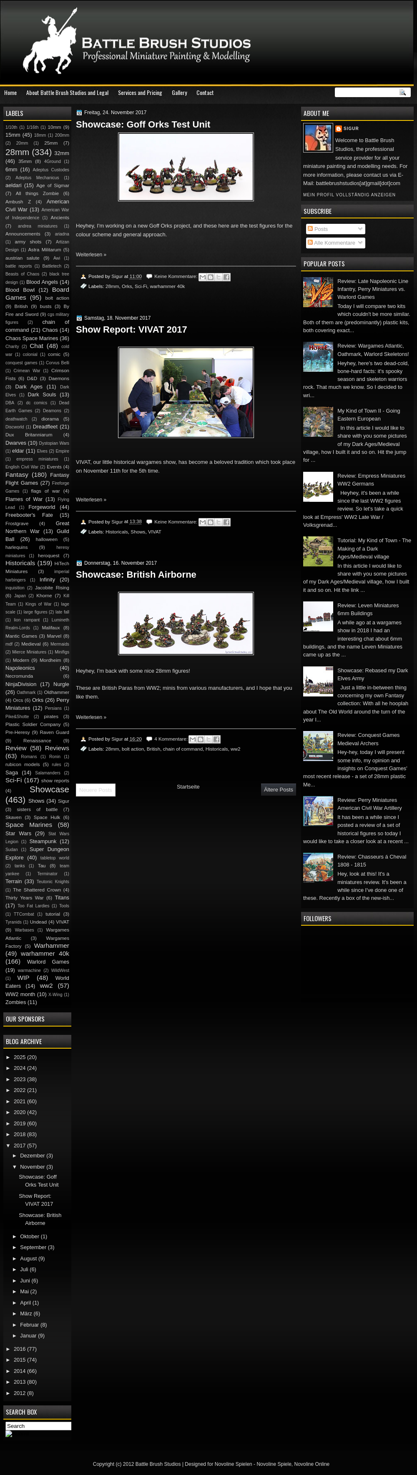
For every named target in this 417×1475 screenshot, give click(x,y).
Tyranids (13, 922)
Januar (29, 1335)
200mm (62, 135)
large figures (35, 612)
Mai (25, 1291)
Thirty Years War (24, 897)
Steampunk (42, 841)
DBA (9, 403)
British (153, 748)
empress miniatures (37, 459)
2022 (20, 1090)
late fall (62, 612)
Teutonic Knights (53, 881)
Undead (38, 921)
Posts (318, 229)
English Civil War (21, 467)
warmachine (29, 970)
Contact (205, 92)
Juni (25, 1280)
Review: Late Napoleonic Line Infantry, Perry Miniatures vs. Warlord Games (372, 289)
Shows (138, 531)
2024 (20, 1068)
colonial (30, 354)
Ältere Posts (278, 789)
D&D (32, 378)
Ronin (54, 756)
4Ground (52, 161)
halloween (47, 539)
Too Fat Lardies (33, 906)
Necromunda (19, 676)
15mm (12, 135)
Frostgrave (16, 523)
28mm (112, 286)
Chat (36, 345)
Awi (56, 258)
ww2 (235, 748)
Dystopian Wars (54, 443)
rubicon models (22, 764)
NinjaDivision (20, 684)
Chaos (50, 330)
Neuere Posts (95, 790)
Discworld (14, 427)
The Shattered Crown (37, 889)
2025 (20, 1057)
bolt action (133, 748)
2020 (20, 1112)
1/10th (11, 127)
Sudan (11, 849)
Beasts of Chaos (22, 274)
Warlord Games (48, 962)
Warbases (24, 930)
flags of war (45, 490)
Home (10, 92)
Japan (20, 596)
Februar (30, 1325)
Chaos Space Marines (31, 338)
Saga (11, 772)
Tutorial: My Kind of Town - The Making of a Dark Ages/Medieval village (374, 548)
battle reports (18, 266)
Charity (12, 346)
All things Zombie (37, 193)
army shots (28, 241)
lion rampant (27, 620)
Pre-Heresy (17, 732)
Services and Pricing (140, 92)
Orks (127, 286)
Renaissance (37, 740)
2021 (20, 1101)
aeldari (13, 185)
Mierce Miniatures (29, 652)
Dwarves (15, 443)
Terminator (47, 873)
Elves (42, 451)
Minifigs (62, 652)
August (29, 1258)
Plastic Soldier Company (32, 724)
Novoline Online (312, 1464)
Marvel (54, 636)
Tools (64, 906)
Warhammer (51, 945)
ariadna (62, 234)
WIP (23, 977)
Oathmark (26, 692)
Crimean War (26, 370)
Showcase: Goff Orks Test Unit (143, 124)
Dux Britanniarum (29, 434)
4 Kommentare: (171, 738)
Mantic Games (21, 636)
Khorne (44, 595)
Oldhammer (56, 692)
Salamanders (47, 773)
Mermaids (59, 644)
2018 (20, 1134)
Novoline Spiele (273, 1464)
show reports (55, 780)
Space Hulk (47, 817)
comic (54, 354)
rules (56, 764)
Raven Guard (54, 732)
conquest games (21, 363)
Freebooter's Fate (29, 515)
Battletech (51, 266)
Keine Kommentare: (176, 276)
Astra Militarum (44, 249)
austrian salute (22, 257)
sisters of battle (37, 809)
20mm (22, 143)
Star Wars (18, 833)
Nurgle (61, 684)
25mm (51, 142)
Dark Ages (29, 386)
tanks (20, 866)
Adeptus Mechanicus (37, 177)
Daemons (58, 378)
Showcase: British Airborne (136, 574)
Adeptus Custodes (51, 170)
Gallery (179, 92)
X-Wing (55, 994)
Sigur (351, 128)
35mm (25, 161)
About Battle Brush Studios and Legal (67, 92)
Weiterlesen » (91, 255)
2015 (20, 1360)
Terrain (13, 881)
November (33, 1167)
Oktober (30, 1236)
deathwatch (16, 419)
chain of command (183, 748)
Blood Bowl (20, 290)
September (34, 1247)
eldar (18, 451)
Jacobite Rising (52, 587)
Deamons (52, 410)
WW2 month (20, 994)
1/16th (33, 127)
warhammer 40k (167, 286)
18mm (40, 135)
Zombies (15, 1002)
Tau (42, 865)
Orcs (18, 700)
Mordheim (50, 660)
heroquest (49, 555)
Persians (53, 708)
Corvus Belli (57, 363)
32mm (61, 153)
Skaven (13, 817)
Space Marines (28, 824)
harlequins (16, 547)
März (26, 1313)
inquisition (15, 588)
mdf (9, 644)
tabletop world (54, 858)
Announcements (22, 233)
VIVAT (154, 531)
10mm (54, 127)
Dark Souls (42, 394)
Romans (29, 756)
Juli (25, 1269)
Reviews (57, 747)
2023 (20, 1079)
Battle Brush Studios (158, 1464)
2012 (20, 1393)
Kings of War (38, 604)
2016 (20, 1349)
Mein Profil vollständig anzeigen (349, 195)
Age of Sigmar (52, 185)
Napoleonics (20, 668)
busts (46, 306)
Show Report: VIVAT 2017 (131, 329)
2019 (20, 1123)
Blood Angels (42, 282)
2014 (20, 1371)
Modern (21, 660)
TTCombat (24, 914)
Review (16, 747)
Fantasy (16, 474)
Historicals (117, 531)
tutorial (52, 914)
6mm (11, 169)
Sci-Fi (141, 286)
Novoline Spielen (233, 1464)
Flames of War (24, 499)
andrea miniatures (38, 226)
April (26, 1303)
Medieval (30, 643)
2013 (20, 1382)
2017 (20, 1145)
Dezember (33, 1155)
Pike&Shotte (17, 716)
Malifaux (51, 627)
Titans (62, 897)
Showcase (49, 789)
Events (54, 466)
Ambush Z (18, 201)
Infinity (47, 579)
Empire (62, 451)
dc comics (36, 403)
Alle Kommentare (331, 243)
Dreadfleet (45, 426)
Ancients (60, 217)
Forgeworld (41, 507)
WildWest (60, 970)
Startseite (188, 787)
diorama (50, 418)
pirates (51, 716)
